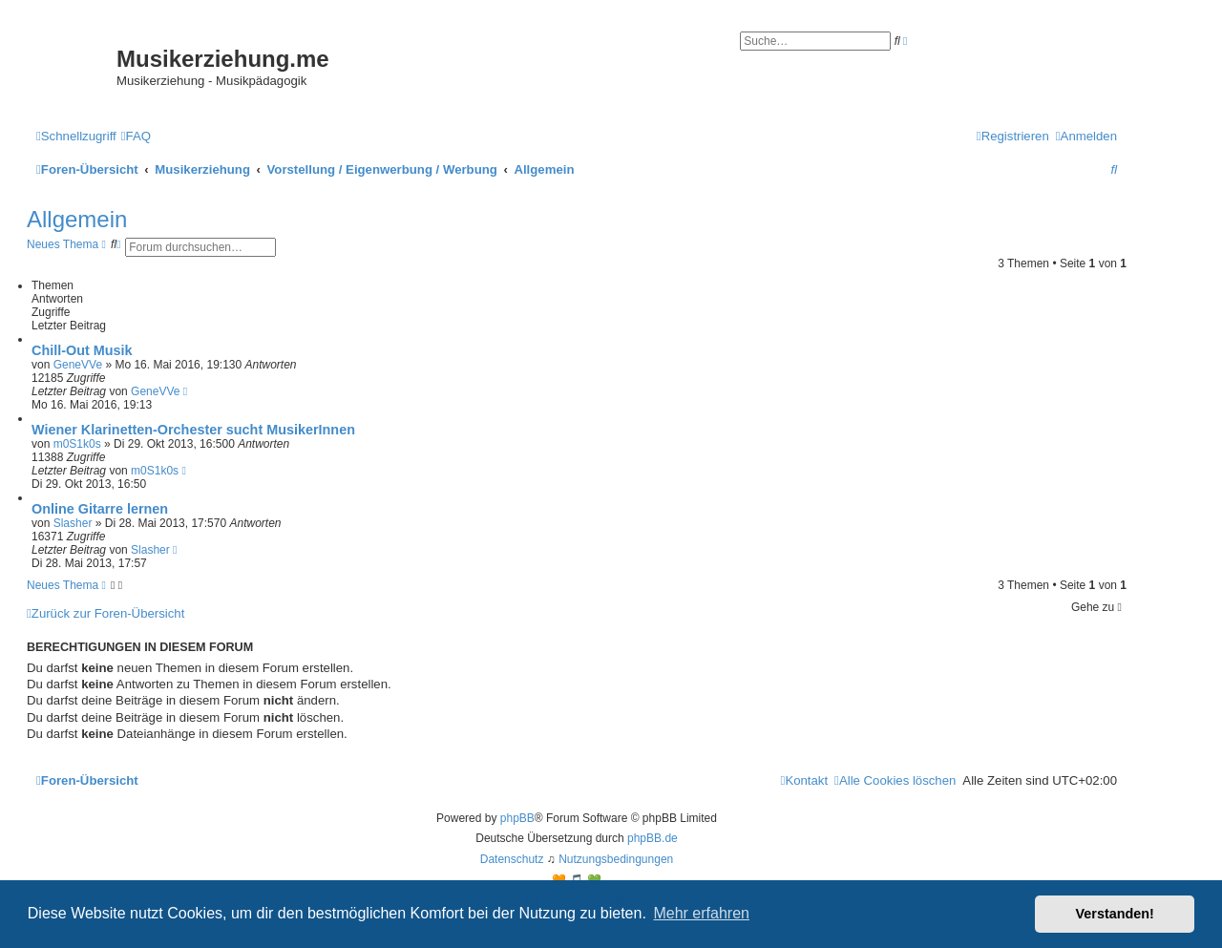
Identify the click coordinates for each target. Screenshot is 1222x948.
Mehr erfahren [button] (701, 913)
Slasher (73, 523)
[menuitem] (136, 136)
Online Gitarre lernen (100, 508)
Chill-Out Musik (82, 350)
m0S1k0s (77, 444)
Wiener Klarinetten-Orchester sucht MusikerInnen (193, 429)
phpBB (517, 818)
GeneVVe (77, 364)
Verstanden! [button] (1115, 913)
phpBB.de (652, 838)
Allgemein (77, 219)
